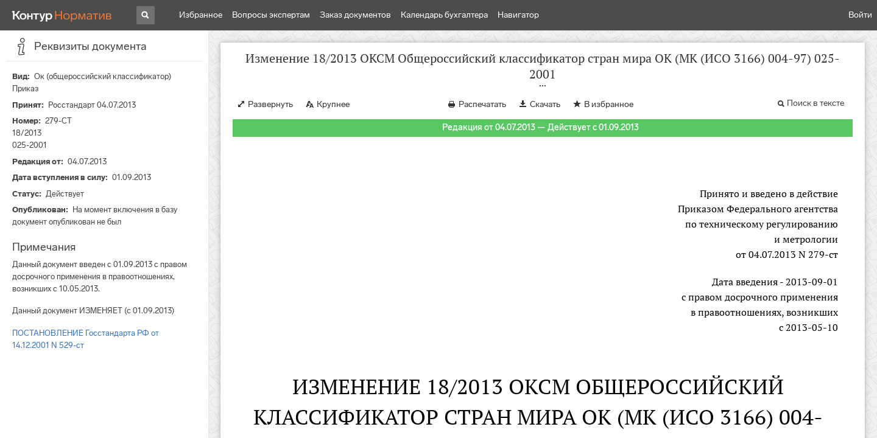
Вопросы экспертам (271, 15)
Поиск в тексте (815, 103)
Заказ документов (355, 15)
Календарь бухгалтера (444, 15)
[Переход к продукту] (62, 15)
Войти (860, 15)
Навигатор (518, 15)
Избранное (200, 15)
